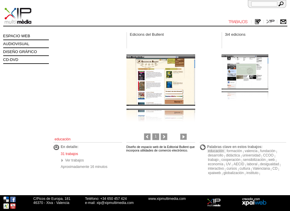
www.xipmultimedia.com (167, 199)
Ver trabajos (74, 160)
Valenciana (261, 168)
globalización (234, 173)
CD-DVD (10, 59)
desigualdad (269, 164)
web (271, 160)
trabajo (213, 160)
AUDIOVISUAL (16, 44)
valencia (251, 151)
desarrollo (216, 155)
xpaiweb (214, 173)
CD (274, 168)
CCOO (268, 155)
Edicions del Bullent (147, 34)
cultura (245, 168)
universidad (251, 155)
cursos (231, 168)
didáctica (233, 155)
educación (216, 151)
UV (228, 164)
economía (216, 164)
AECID (239, 164)
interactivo (216, 168)
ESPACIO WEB (16, 36)
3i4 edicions (235, 34)
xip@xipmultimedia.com (115, 203)
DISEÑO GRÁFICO (20, 52)
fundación (267, 151)
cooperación (230, 160)
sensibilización (254, 160)
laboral (252, 164)
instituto (252, 173)
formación (234, 151)
